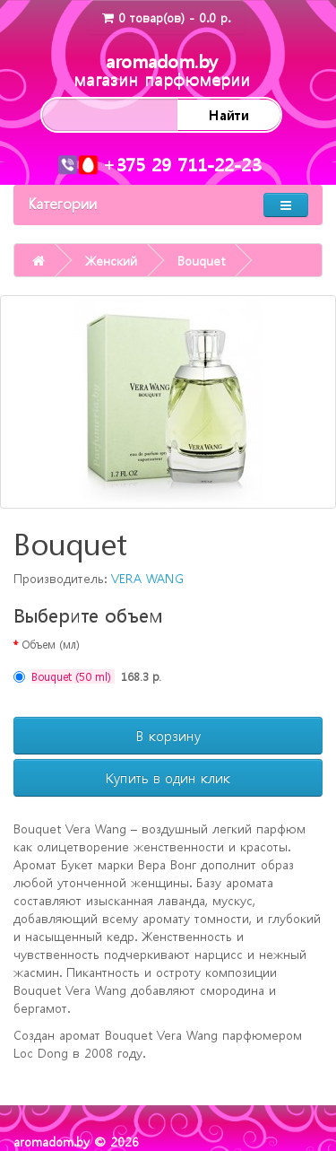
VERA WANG (147, 578)
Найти (229, 115)
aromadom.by (161, 69)
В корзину (168, 736)
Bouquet (201, 260)
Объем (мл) (51, 644)
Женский (111, 260)
